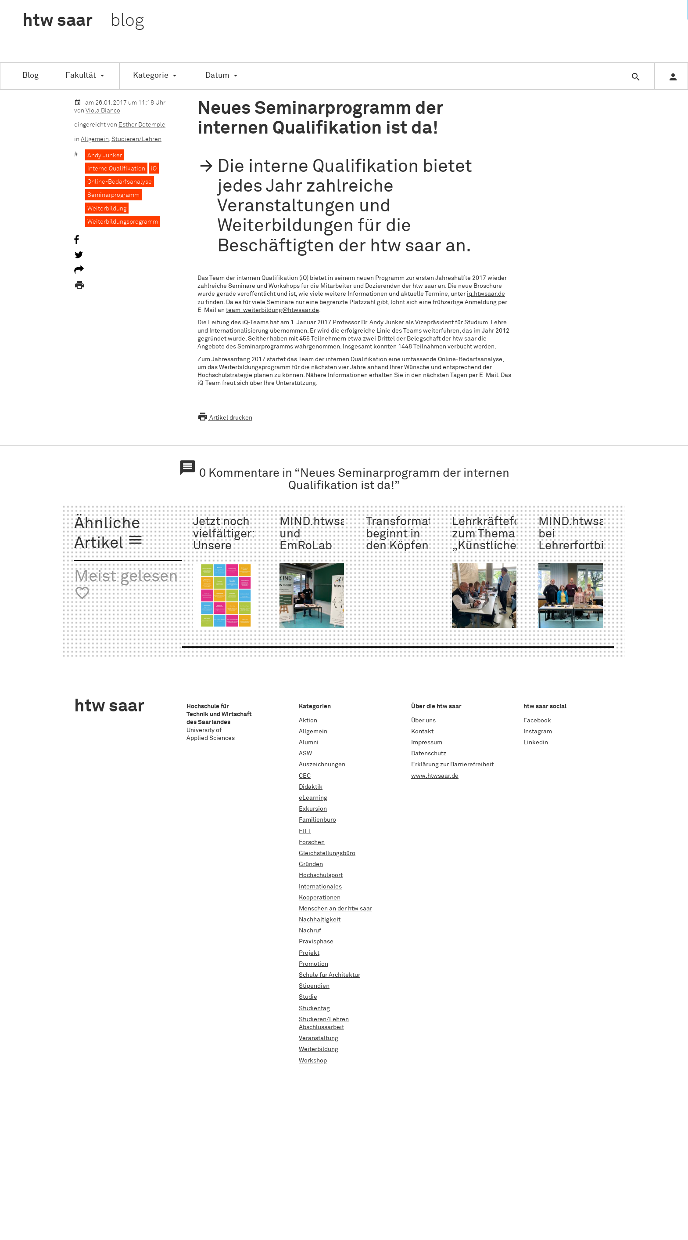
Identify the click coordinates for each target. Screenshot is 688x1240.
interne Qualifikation (116, 169)
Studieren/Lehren (136, 139)
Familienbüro (317, 820)
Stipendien (314, 986)
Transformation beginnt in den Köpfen (407, 534)
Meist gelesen (126, 585)
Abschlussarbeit (321, 1027)
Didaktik (310, 787)
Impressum (426, 743)
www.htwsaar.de (435, 776)
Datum (217, 76)
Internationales (320, 887)
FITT (305, 831)
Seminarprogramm (113, 195)
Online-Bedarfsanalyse (119, 182)
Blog (30, 76)
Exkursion (313, 809)
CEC (305, 776)
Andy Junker (104, 155)
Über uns (423, 721)
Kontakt (422, 732)
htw (83, 21)
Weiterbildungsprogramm (122, 222)
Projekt (309, 953)
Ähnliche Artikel (108, 533)
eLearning (313, 798)
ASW (305, 754)
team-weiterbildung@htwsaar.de (272, 310)
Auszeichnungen (322, 764)
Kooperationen (319, 898)
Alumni (309, 743)
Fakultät (80, 76)
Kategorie (150, 76)
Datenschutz (428, 754)
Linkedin (535, 743)
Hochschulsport (321, 875)
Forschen (312, 842)
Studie (308, 997)
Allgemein (95, 139)
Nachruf (310, 931)
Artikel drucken (224, 418)
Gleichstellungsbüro (327, 853)
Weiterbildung (106, 209)
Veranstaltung (318, 1038)
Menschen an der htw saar (335, 909)
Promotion (313, 964)
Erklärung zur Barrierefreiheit (452, 764)
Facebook (537, 721)
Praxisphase (316, 942)
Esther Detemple (141, 125)
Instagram (537, 732)
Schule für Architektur (329, 975)
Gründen (311, 864)
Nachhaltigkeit (319, 920)
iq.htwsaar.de (486, 294)
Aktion (308, 721)
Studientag (314, 1008)
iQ (154, 169)
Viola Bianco (103, 111)
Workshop (313, 1061)
